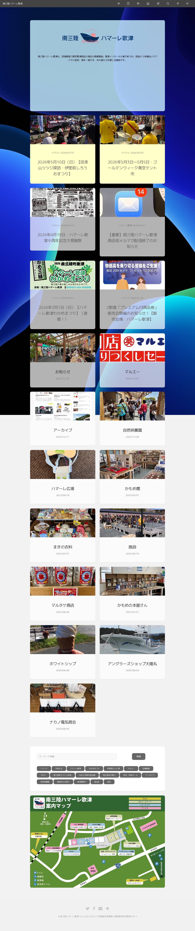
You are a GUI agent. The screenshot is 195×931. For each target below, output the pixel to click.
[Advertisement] (114, 85)
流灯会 (96, 782)
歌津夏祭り (81, 782)
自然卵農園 (132, 430)
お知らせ (62, 372)
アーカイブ (62, 430)
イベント (44, 768)
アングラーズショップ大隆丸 (132, 663)
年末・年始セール (130, 775)
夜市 (109, 782)
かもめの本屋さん (132, 605)
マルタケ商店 (62, 605)
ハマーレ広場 (62, 488)
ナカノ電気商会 (62, 722)
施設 (132, 547)
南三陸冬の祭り (109, 775)
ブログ (43, 775)
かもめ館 (132, 488)
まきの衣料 (62, 547)
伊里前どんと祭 (113, 768)
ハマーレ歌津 (75, 768)
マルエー (132, 372)
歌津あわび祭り (63, 782)
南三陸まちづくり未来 (62, 775)
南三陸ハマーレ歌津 (12, 3)
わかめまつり (94, 768)
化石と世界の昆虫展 (87, 775)
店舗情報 (146, 768)
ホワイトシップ (62, 663)
